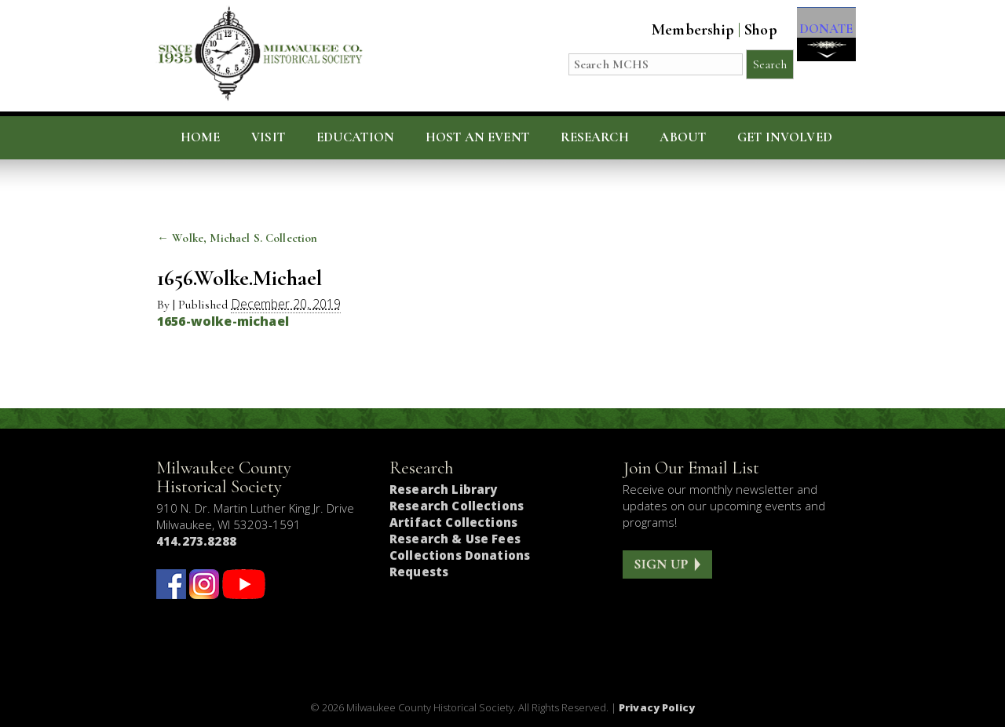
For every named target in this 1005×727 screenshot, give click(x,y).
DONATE (818, 40)
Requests (418, 571)
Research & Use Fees (455, 538)
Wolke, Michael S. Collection (237, 238)
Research (595, 137)
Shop (745, 29)
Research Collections (456, 505)
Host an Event (477, 137)
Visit (268, 137)
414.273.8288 (196, 541)
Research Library (443, 489)
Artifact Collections (453, 522)
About (683, 137)
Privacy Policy (657, 707)
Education (355, 137)
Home (201, 137)
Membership (677, 29)
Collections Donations (459, 555)
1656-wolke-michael (223, 321)
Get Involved (784, 137)
